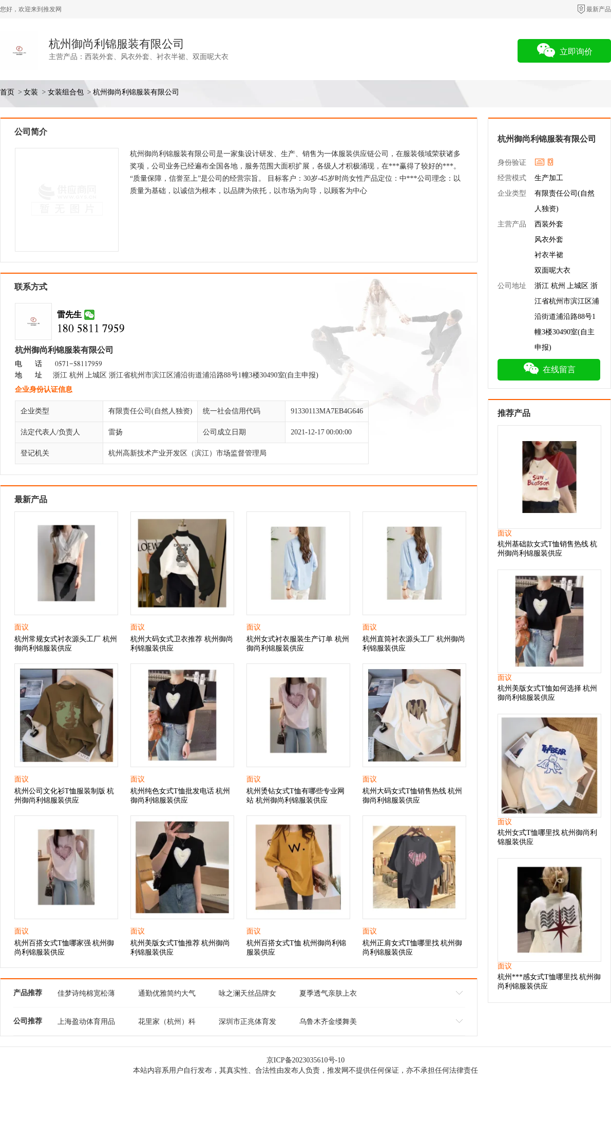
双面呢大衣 (552, 270)
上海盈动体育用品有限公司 (86, 1023)
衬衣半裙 (548, 255)
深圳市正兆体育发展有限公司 (247, 1023)
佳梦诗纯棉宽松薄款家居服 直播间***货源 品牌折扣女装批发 (86, 995)
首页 (7, 92)
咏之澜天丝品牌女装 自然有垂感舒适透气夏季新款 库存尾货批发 (247, 995)
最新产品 (598, 9)
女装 (31, 92)
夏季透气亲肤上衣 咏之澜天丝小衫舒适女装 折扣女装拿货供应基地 (328, 995)
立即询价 (564, 50)
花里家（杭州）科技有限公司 (167, 1023)
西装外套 (548, 224)
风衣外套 (548, 239)
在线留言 (549, 368)
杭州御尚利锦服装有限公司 (116, 43)
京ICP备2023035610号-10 (305, 1060)
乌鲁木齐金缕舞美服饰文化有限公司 (328, 1023)
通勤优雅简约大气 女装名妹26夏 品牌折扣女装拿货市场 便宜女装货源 (167, 995)
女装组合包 (66, 92)
